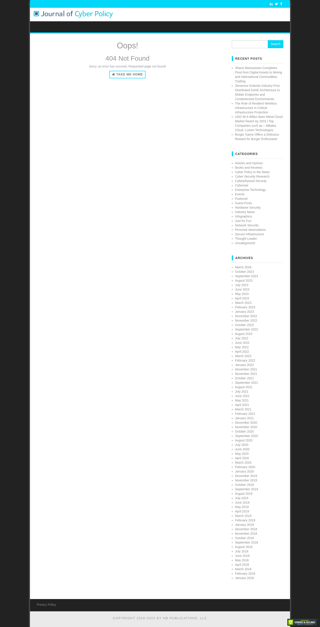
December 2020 (246, 422)
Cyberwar (241, 185)
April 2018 (242, 564)
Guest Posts (243, 203)
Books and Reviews (248, 167)
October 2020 (244, 431)
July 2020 (241, 445)
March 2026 (243, 267)
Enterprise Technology (250, 190)
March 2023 (243, 303)
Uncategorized (245, 243)
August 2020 (244, 440)
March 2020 (243, 462)
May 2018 (242, 560)
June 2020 (242, 449)
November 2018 (246, 533)
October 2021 (244, 378)
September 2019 (246, 489)
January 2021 (244, 418)
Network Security (247, 225)
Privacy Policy (46, 604)
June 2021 (242, 396)
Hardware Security (248, 207)
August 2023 (244, 280)
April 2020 (242, 458)
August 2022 (244, 334)
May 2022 (242, 347)
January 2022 (244, 365)
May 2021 (242, 400)
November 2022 (246, 320)
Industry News (245, 212)
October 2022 (244, 325)
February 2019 (245, 520)
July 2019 (241, 498)
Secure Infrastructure (249, 234)
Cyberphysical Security (251, 181)
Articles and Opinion (249, 163)
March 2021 (243, 409)
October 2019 (244, 485)
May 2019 (242, 507)
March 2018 (243, 569)
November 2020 (246, 427)
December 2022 (246, 316)
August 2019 (244, 493)
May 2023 (242, 294)
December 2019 (246, 476)
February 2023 (245, 307)
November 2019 (246, 480)
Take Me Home (127, 74)
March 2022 (243, 356)
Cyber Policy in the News (252, 172)
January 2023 (244, 311)
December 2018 (246, 529)
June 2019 (242, 502)
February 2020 (245, 467)
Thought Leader (246, 238)
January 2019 (244, 524)
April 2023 (242, 298)
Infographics (243, 216)
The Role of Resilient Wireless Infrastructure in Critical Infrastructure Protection (256, 108)
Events (240, 194)
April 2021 (242, 405)
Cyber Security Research (252, 176)
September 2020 (246, 436)
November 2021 (246, 374)
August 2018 (244, 547)
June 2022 (242, 342)
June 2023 (242, 289)
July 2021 (241, 391)
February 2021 (245, 413)
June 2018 (242, 556)
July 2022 (241, 338)
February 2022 (245, 360)
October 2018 (244, 538)
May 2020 (242, 453)
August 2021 (244, 387)
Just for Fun (243, 221)
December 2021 (246, 369)
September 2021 (246, 382)
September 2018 (246, 542)
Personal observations (250, 229)
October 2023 (244, 271)
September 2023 (246, 276)
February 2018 (245, 573)
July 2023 (241, 285)
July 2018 (241, 551)
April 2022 (242, 351)
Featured (241, 198)
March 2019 (243, 516)
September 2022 (246, 329)
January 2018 (244, 578)
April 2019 (242, 511)
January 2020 (244, 471)
